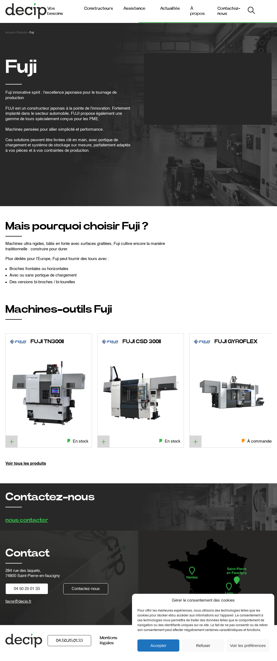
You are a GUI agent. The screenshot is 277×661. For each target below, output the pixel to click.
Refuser (203, 645)
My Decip (260, 11)
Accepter (158, 645)
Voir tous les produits (25, 463)
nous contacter (26, 520)
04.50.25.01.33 (69, 640)
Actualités (170, 8)
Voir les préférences (248, 645)
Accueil (9, 32)
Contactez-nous (86, 589)
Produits (22, 32)
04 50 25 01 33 (27, 589)
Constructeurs (98, 8)
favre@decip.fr (18, 601)
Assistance (134, 8)
